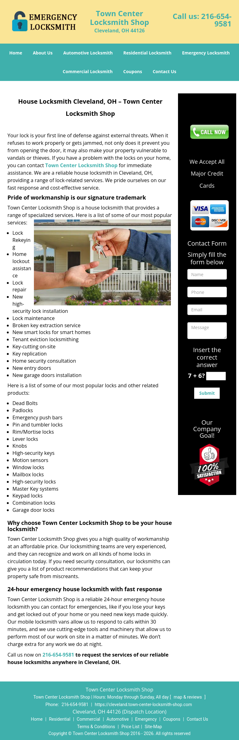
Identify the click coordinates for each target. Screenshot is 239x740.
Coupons (132, 71)
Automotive (117, 719)
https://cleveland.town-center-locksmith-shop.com (143, 704)
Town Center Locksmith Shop (81, 165)
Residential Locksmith (147, 53)
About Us (43, 53)
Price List (130, 726)
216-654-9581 (216, 20)
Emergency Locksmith (206, 53)
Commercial (88, 719)
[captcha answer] (216, 376)
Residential (59, 719)
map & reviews (188, 697)
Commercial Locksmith (88, 71)
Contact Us (164, 71)
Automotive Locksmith (88, 53)
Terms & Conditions (96, 726)
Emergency (146, 719)
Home (15, 53)
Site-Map (153, 726)
